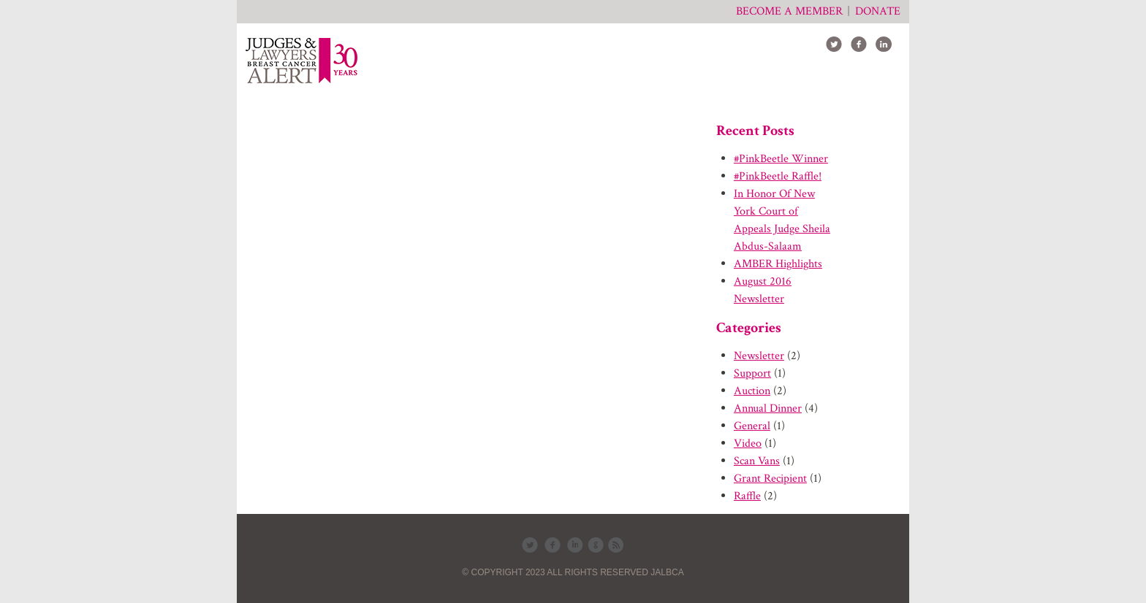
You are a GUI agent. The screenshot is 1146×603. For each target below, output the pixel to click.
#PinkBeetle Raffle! (777, 176)
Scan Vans (757, 461)
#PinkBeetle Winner (781, 158)
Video (748, 443)
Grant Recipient (770, 478)
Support (752, 373)
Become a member (789, 11)
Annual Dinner (768, 408)
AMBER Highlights (778, 264)
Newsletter (759, 356)
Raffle (747, 496)
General (752, 426)
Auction (752, 391)
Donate (877, 11)
